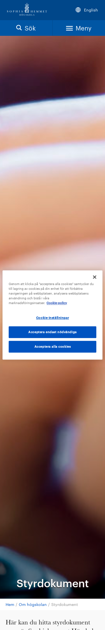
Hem (10, 604)
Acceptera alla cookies (52, 347)
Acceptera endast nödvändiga (52, 332)
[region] (52, 314)
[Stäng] (94, 277)
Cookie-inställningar (52, 318)
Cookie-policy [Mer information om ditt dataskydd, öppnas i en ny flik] (56, 303)
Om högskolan (33, 604)
